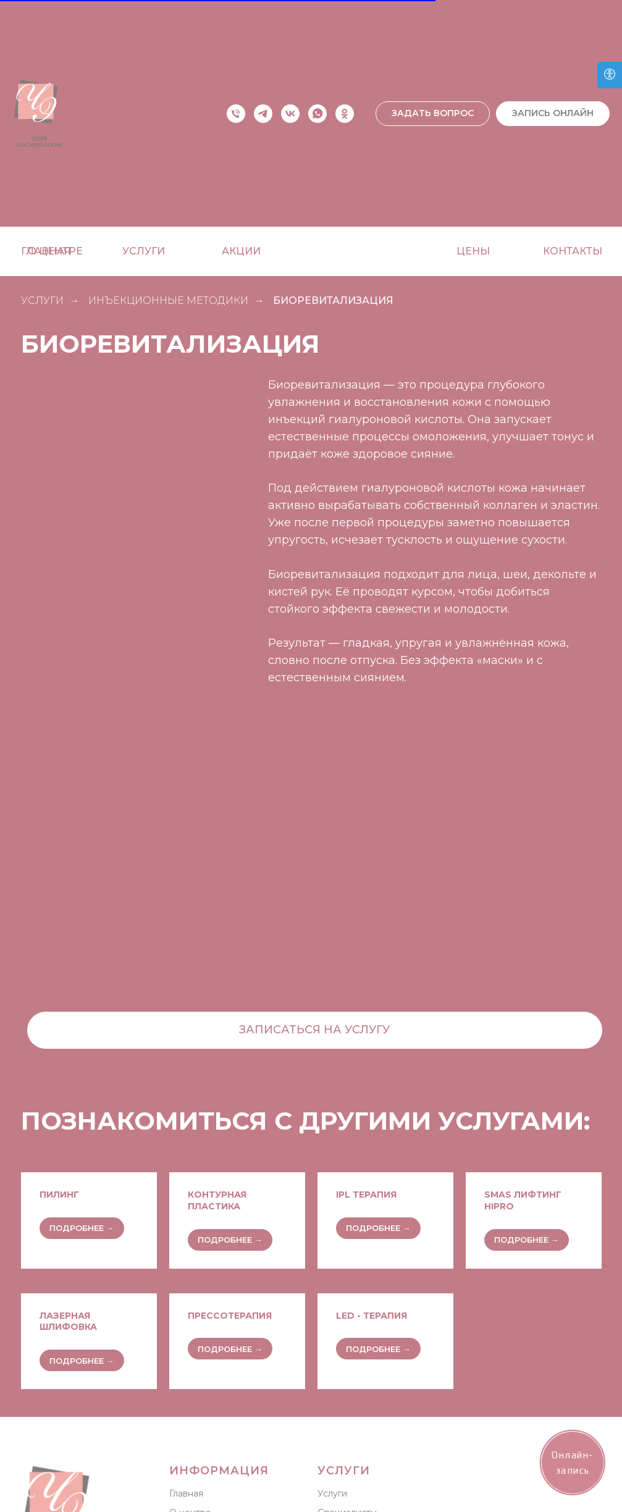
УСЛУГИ (42, 300)
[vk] (290, 113)
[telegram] (263, 113)
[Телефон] (236, 113)
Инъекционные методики (168, 300)
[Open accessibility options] (609, 75)
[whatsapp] (317, 113)
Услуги (332, 1493)
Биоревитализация (333, 300)
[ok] (344, 113)
